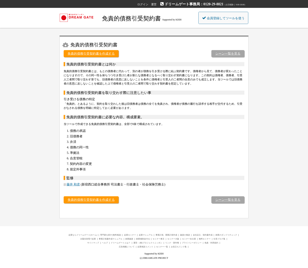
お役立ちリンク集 (179, 247)
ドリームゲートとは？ (120, 243)
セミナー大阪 (173, 239)
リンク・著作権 (172, 243)
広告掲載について (127, 247)
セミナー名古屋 (189, 239)
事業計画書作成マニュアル (110, 239)
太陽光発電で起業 (88, 239)
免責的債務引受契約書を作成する (91, 53)
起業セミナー (130, 235)
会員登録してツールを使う (223, 18)
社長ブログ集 (219, 239)
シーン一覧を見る (227, 53)
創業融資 (129, 239)
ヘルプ (105, 243)
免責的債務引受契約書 (131, 18)
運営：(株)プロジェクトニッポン (147, 243)
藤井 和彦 (73, 184)
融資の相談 (185, 235)
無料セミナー (205, 239)
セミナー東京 (158, 239)
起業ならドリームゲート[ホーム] (83, 235)
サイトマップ (93, 243)
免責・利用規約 (211, 243)
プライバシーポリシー (192, 243)
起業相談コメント (145, 247)
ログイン (142, 4)
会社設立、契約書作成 (203, 235)
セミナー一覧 (162, 247)
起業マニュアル (146, 235)
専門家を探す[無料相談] (110, 235)
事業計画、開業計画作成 (166, 235)
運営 (154, 4)
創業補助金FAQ (143, 239)
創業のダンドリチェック (226, 235)
